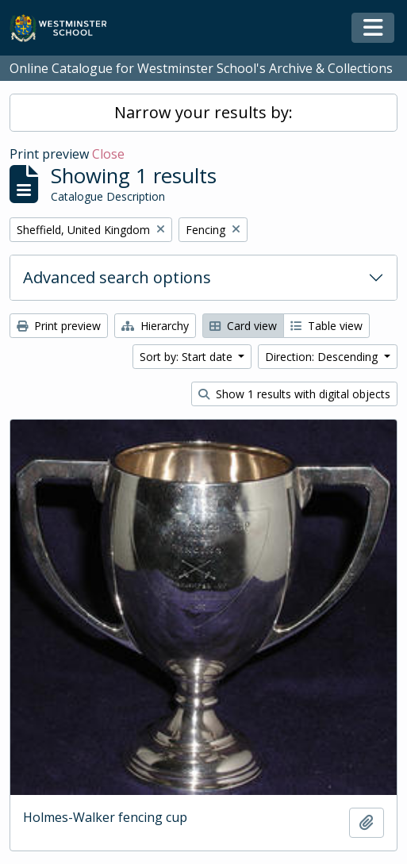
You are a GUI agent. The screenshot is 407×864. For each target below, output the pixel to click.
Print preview (59, 325)
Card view (243, 325)
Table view (326, 325)
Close (108, 154)
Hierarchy (155, 325)
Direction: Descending (323, 356)
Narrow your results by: (203, 112)
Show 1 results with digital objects (294, 393)
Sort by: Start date (188, 356)
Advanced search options (117, 277)
